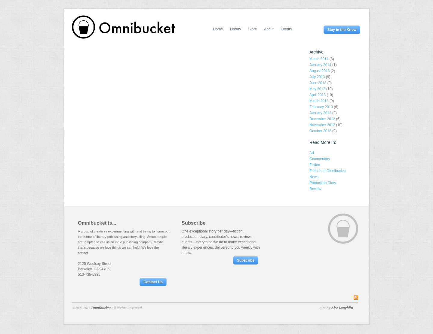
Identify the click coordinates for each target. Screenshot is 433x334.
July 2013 (317, 77)
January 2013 (320, 113)
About (268, 29)
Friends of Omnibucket (327, 171)
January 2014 (320, 65)
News (313, 177)
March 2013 (318, 101)
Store (252, 29)
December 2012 (322, 119)
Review (315, 189)
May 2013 (317, 89)
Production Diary (322, 183)
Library (235, 29)
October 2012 (320, 131)
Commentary (319, 159)
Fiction (314, 165)
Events (286, 29)
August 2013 (319, 71)
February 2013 (321, 107)
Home (218, 29)
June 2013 (317, 83)
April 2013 (317, 95)
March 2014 (318, 59)
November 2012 (322, 125)
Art (311, 153)
